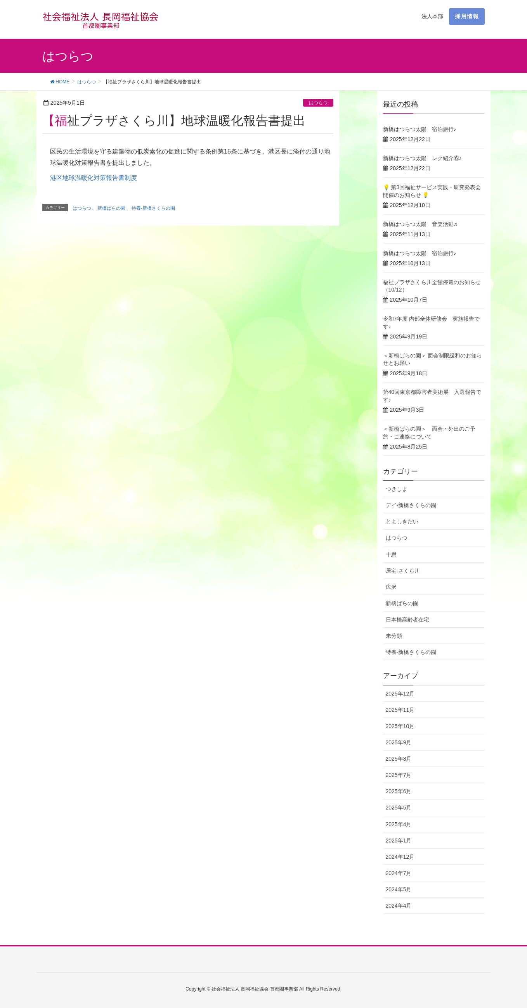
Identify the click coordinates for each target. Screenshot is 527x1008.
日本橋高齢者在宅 (407, 619)
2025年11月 (400, 710)
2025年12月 (400, 693)
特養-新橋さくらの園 (153, 208)
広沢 (391, 587)
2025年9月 (399, 742)
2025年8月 (399, 759)
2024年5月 (399, 889)
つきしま (396, 489)
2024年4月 (399, 906)
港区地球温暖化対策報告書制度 (93, 177)
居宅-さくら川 (403, 571)
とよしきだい (402, 521)
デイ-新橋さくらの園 (411, 505)
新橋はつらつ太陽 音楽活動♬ (420, 224)
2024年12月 (400, 857)
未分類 (394, 636)
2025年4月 (399, 824)
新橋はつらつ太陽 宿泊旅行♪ (419, 129)
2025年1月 (399, 840)
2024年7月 (399, 873)
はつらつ (318, 102)
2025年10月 (400, 726)
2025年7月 (399, 775)
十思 (391, 554)
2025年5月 (399, 807)
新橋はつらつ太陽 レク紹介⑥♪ (422, 158)
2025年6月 (399, 791)
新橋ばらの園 (111, 208)
